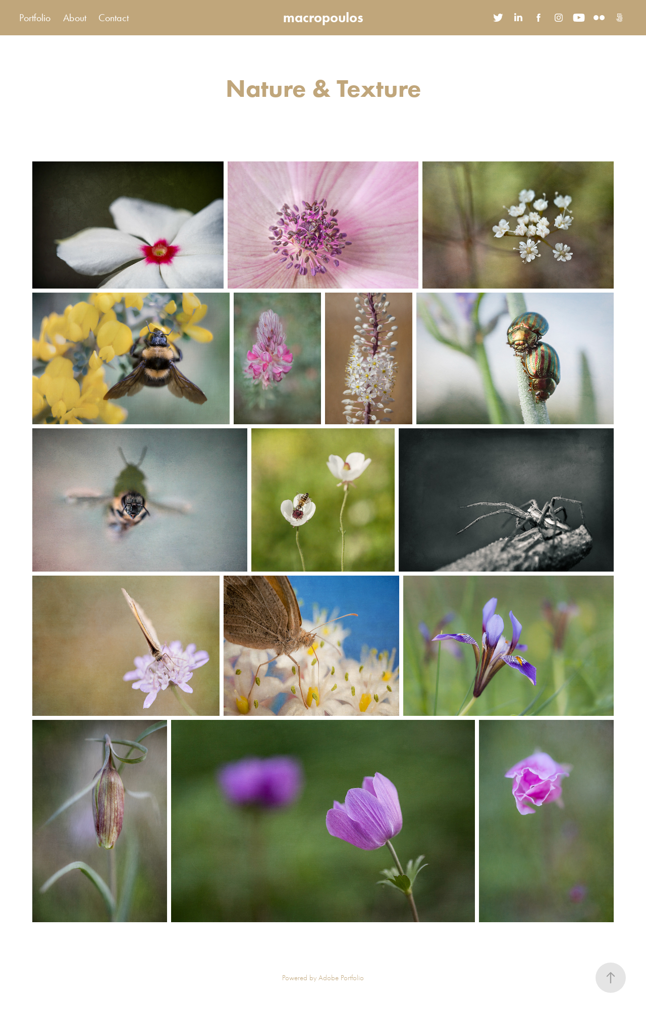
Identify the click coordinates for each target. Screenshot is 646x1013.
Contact (113, 18)
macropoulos (323, 17)
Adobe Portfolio (341, 977)
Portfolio (34, 18)
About (74, 18)
